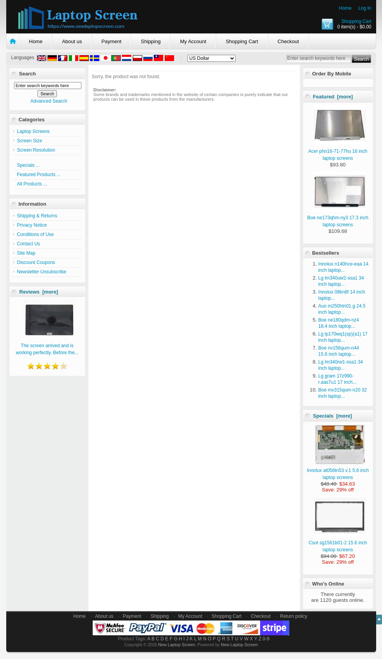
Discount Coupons (36, 262)
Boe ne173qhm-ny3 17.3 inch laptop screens (337, 217)
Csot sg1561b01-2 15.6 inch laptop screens (337, 542)
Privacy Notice (32, 225)
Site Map (26, 253)
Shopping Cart (356, 21)
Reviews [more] (38, 292)
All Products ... (32, 184)
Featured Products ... (39, 174)
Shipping (151, 41)
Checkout (288, 41)
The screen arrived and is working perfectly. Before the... (47, 345)
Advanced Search (48, 101)
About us (72, 41)
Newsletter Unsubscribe (42, 271)
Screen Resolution (36, 150)
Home (345, 8)
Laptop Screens (33, 131)
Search (27, 74)
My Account (193, 41)
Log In (364, 8)
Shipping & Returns (37, 216)
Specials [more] (332, 416)
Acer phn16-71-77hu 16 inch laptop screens (337, 151)
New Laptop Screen (176, 644)
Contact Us (28, 243)
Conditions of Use (35, 234)
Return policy (293, 616)
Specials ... (28, 165)
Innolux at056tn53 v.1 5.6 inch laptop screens (338, 470)
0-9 (266, 639)
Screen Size (29, 140)
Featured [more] (333, 97)
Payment (111, 41)
